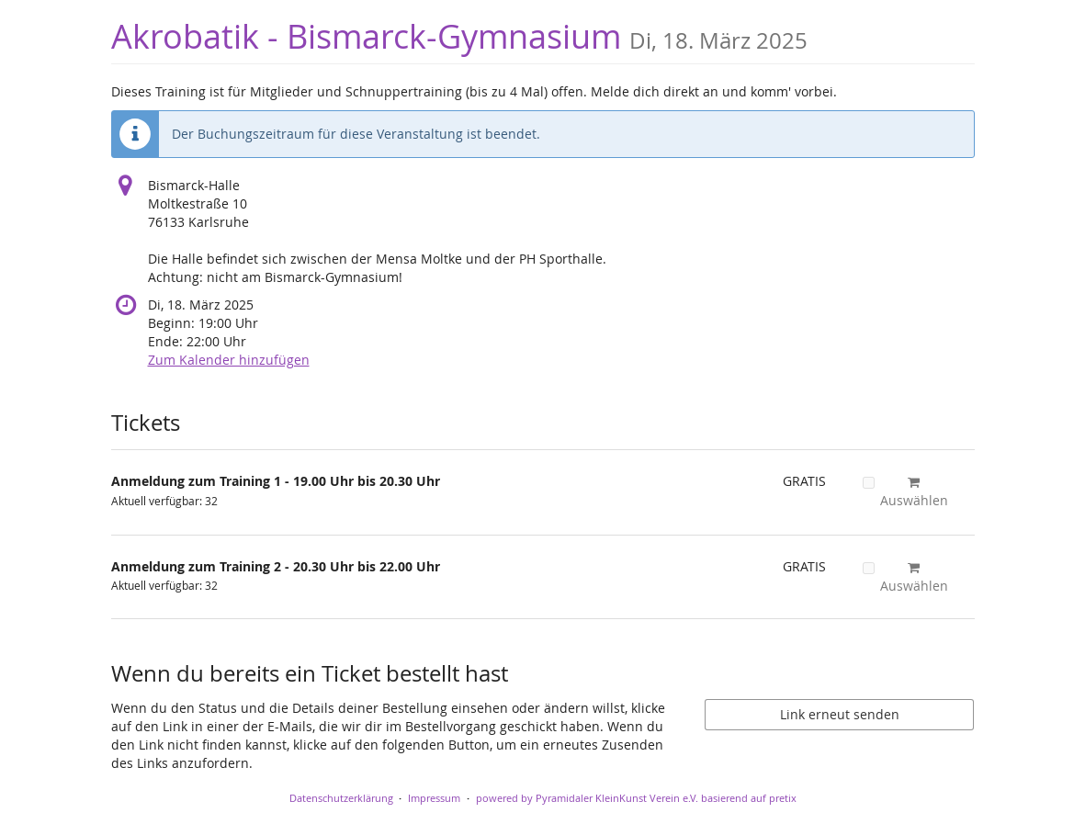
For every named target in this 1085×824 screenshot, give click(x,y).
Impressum (434, 798)
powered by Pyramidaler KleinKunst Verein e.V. (587, 798)
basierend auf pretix (749, 798)
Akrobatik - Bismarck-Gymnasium (459, 36)
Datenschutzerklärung (341, 798)
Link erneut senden (839, 714)
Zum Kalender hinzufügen (229, 359)
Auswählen (905, 492)
